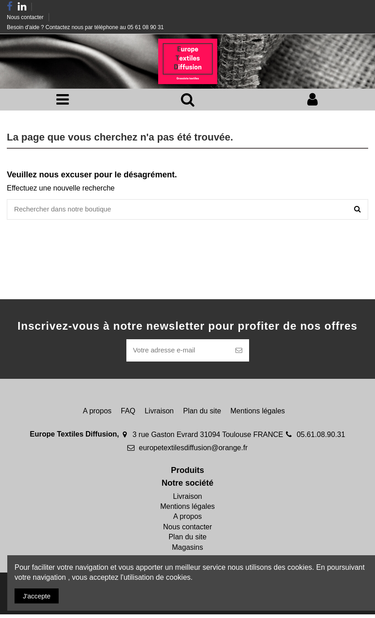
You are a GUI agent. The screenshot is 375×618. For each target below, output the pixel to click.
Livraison (159, 414)
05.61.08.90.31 (321, 438)
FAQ (128, 414)
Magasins (187, 551)
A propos (97, 414)
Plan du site (202, 414)
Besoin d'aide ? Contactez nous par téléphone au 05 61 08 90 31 (85, 27)
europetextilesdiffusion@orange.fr (193, 451)
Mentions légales (257, 414)
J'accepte (39, 595)
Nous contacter (26, 17)
